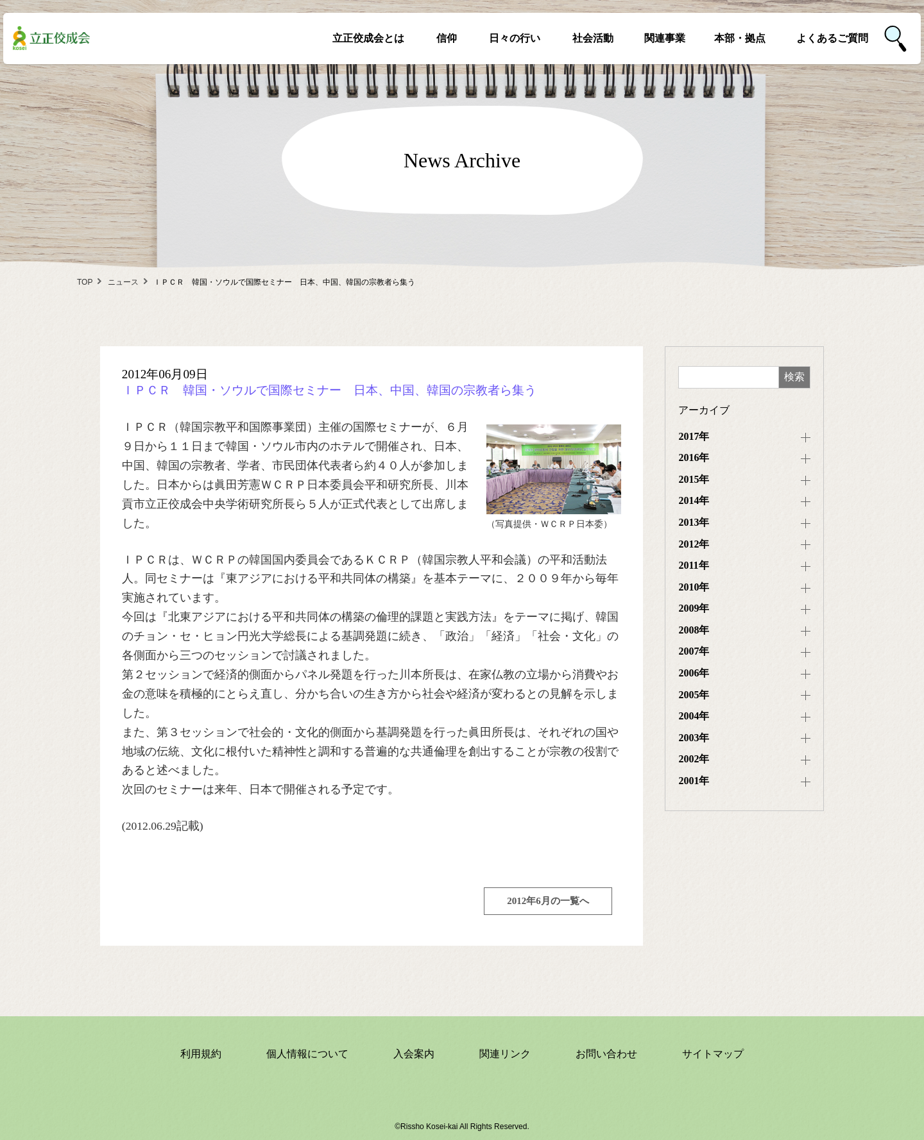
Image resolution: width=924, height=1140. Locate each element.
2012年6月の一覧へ (548, 901)
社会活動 (592, 38)
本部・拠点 (740, 38)
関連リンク (505, 1053)
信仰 (446, 38)
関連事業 (664, 38)
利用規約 (200, 1053)
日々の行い (514, 38)
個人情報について (307, 1053)
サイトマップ (713, 1053)
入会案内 (413, 1053)
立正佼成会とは (368, 38)
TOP (84, 282)
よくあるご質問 (832, 38)
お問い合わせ (606, 1053)
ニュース (123, 282)
